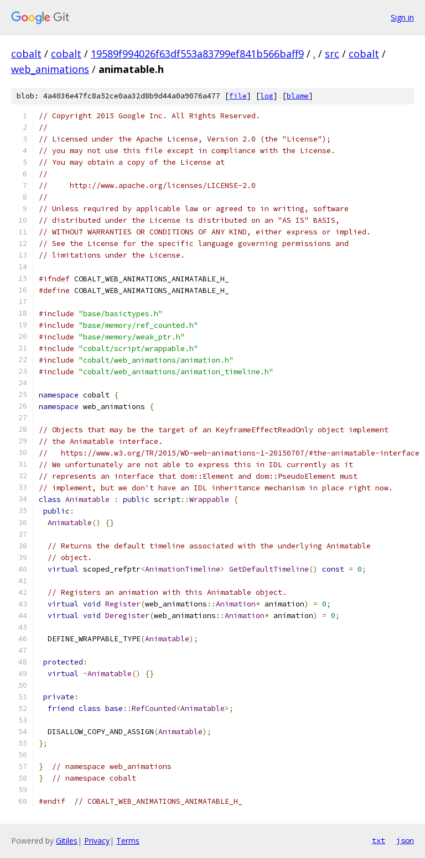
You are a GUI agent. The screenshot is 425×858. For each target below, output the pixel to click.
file (238, 96)
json (405, 840)
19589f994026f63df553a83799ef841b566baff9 (197, 53)
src (332, 53)
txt (378, 840)
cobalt (26, 53)
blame (298, 96)
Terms (127, 840)
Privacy (97, 840)
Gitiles (66, 840)
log (266, 96)
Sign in (402, 17)
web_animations (50, 69)
